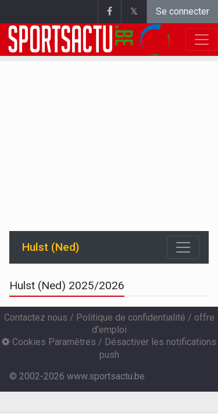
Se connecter (182, 11)
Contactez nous (35, 317)
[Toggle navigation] (183, 247)
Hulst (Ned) (50, 247)
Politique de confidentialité (130, 317)
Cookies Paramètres (49, 341)
